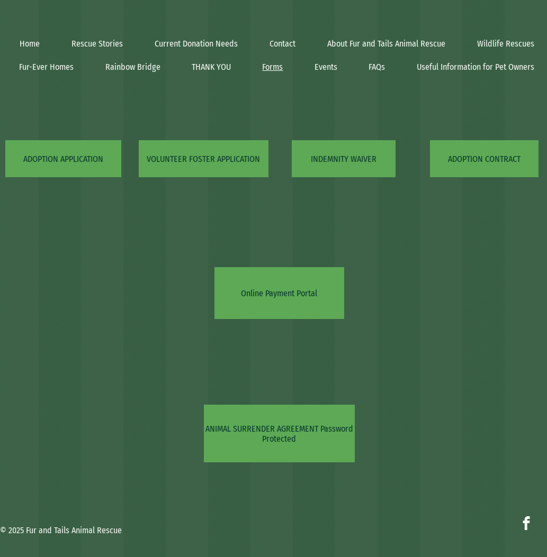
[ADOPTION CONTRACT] (484, 158)
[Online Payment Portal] (279, 293)
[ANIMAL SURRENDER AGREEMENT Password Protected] (279, 433)
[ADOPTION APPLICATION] (63, 158)
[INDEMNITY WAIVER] (344, 158)
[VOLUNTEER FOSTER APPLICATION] (203, 158)
